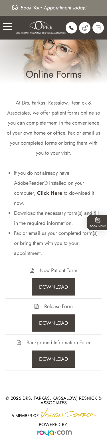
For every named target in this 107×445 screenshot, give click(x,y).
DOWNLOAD (53, 287)
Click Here (49, 193)
